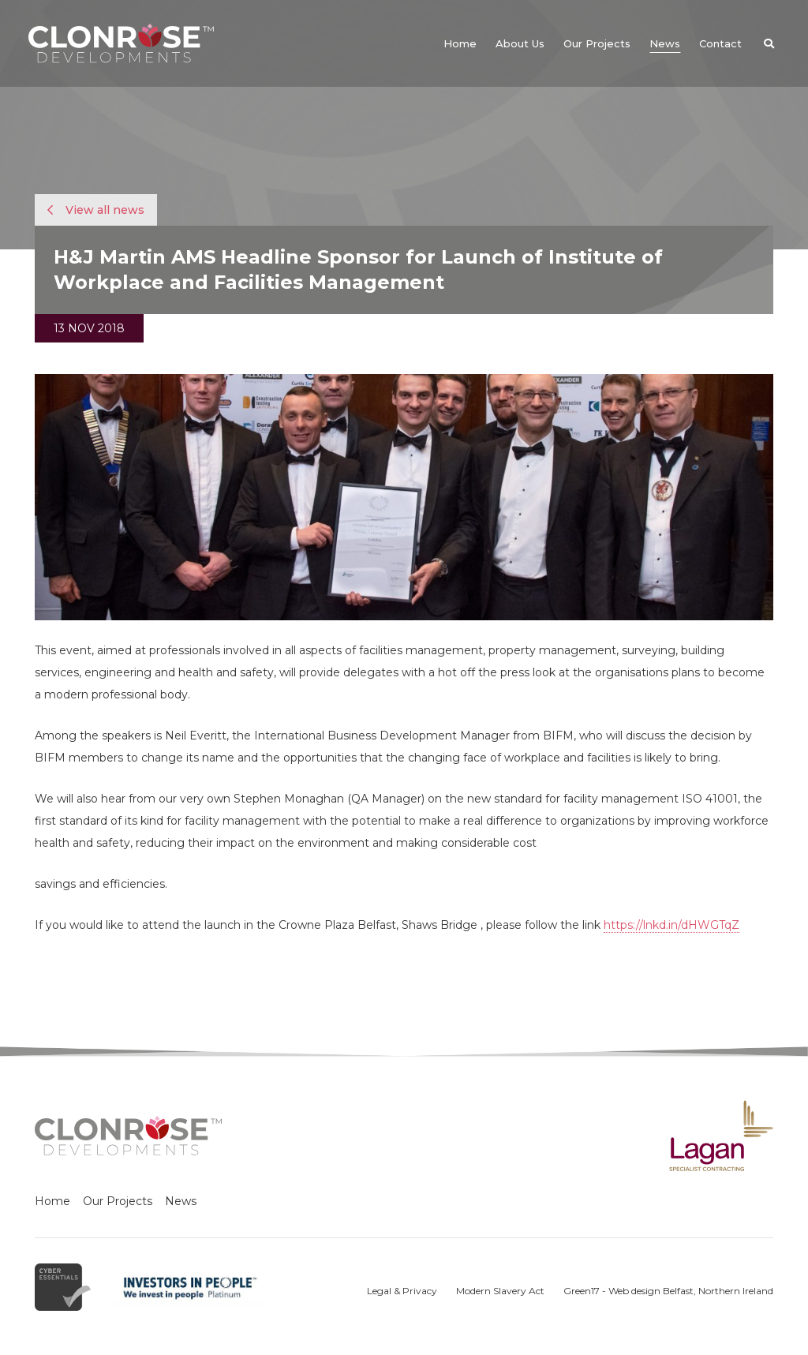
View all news (95, 210)
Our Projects (117, 1201)
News (180, 1201)
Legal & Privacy (402, 1291)
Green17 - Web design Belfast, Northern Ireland (668, 1291)
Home (52, 1201)
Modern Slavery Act (500, 1291)
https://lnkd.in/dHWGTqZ (671, 925)
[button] (768, 43)
